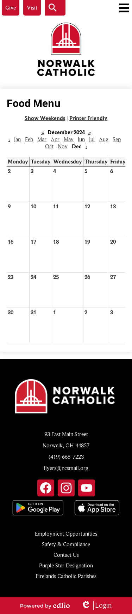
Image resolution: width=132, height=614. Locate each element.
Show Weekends (45, 118)
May (69, 139)
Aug (103, 139)
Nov (63, 146)
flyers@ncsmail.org (66, 468)
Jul (92, 139)
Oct (49, 146)
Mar (41, 139)
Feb (29, 139)
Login (96, 605)
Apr (55, 139)
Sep (117, 139)
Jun (81, 139)
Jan (17, 139)
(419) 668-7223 (66, 456)
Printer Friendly (88, 118)
